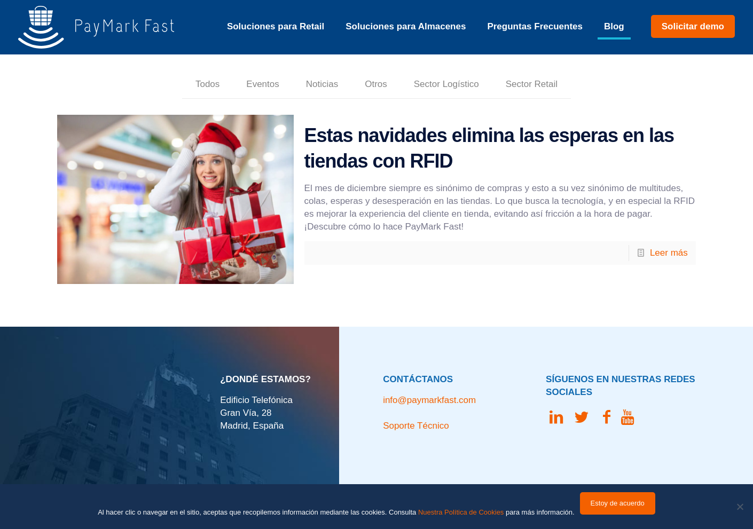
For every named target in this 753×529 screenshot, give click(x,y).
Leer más (669, 253)
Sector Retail (532, 84)
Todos (207, 84)
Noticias (322, 84)
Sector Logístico (446, 84)
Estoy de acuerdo (618, 503)
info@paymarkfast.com (429, 400)
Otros (376, 84)
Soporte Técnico (416, 426)
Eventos (262, 84)
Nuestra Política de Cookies (461, 512)
